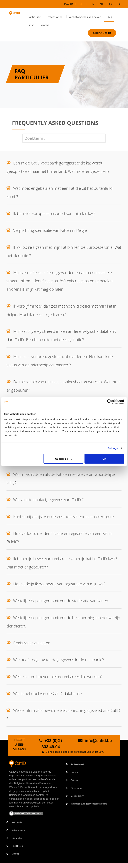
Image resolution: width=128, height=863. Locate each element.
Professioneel (77, 764)
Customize (63, 458)
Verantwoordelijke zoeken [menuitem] (84, 17)
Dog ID (68, 4)
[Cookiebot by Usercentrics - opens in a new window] (109, 401)
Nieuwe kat (17, 838)
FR (110, 4)
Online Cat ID (102, 33)
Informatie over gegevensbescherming (89, 803)
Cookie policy (77, 796)
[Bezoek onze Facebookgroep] (81, 4)
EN (92, 4)
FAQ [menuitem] (109, 17)
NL (102, 4)
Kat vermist (17, 822)
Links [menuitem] (31, 25)
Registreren (17, 846)
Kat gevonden (18, 830)
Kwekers (75, 772)
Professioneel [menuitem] (54, 17)
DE (119, 4)
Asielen (74, 780)
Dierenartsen (77, 788)
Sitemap (16, 853)
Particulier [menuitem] (34, 17)
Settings (113, 448)
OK (104, 458)
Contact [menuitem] (44, 25)
